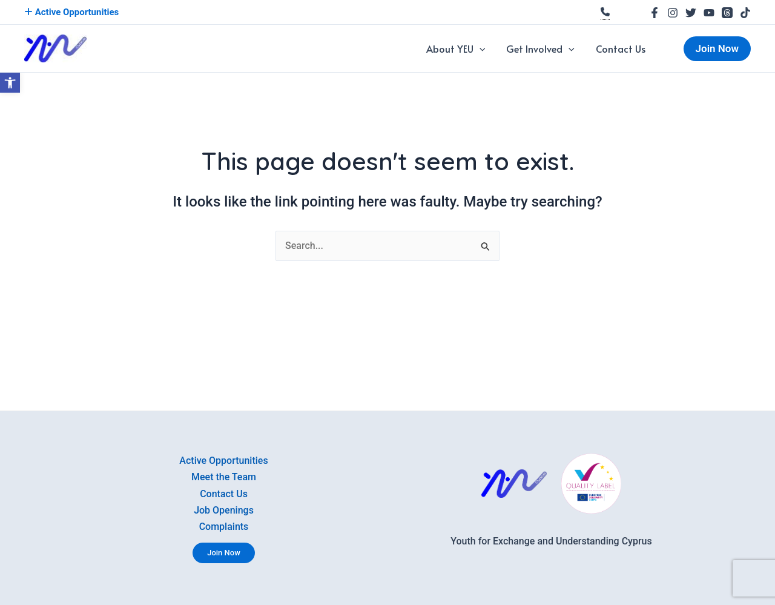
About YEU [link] (478, 48)
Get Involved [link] (554, 48)
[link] (10, 83)
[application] (502, 48)
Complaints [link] (224, 526)
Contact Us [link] (625, 48)
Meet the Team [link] (223, 473)
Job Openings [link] (224, 508)
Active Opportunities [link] (71, 12)
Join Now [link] (223, 552)
